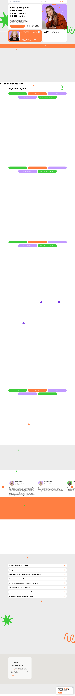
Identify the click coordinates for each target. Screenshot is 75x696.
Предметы (32, 1)
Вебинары (42, 1)
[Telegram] (60, 1)
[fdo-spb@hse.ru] (64, 1)
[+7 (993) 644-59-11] (62, 1)
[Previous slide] (3, 488)
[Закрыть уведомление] (72, 687)
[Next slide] (72, 488)
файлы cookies (65, 688)
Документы (37, 1)
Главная (28, 1)
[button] (41, 302)
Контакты (46, 1)
